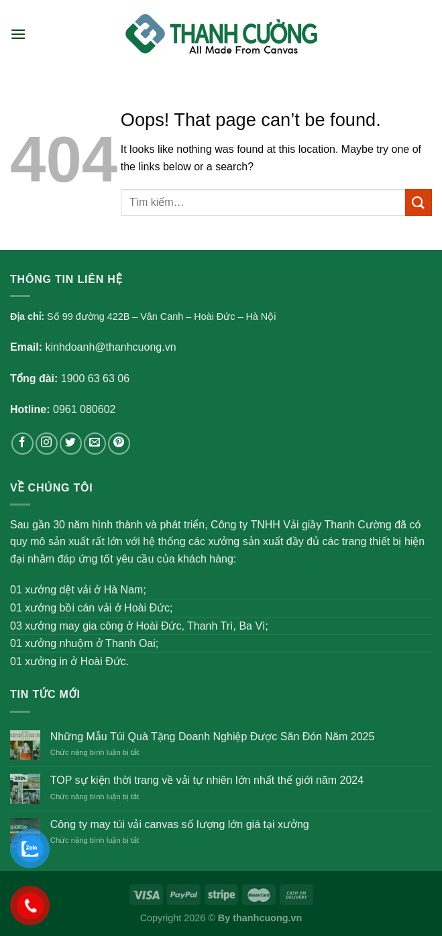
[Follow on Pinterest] (119, 443)
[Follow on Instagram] (47, 443)
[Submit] (418, 202)
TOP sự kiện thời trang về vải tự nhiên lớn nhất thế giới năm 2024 (207, 780)
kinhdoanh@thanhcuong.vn (110, 347)
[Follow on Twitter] (71, 443)
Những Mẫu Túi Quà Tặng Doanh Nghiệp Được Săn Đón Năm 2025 (212, 736)
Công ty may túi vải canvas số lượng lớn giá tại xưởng (179, 824)
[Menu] (18, 33)
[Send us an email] (95, 443)
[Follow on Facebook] (22, 443)
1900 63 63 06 (95, 378)
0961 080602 (84, 409)
